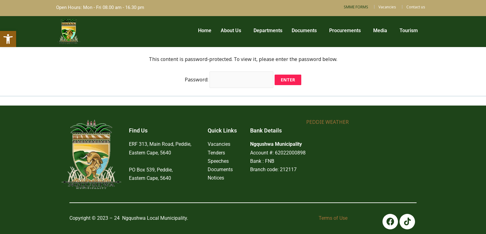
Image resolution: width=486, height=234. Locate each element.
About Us (230, 30)
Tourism (408, 30)
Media (380, 30)
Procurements (344, 30)
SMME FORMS (356, 7)
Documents (303, 30)
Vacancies (387, 7)
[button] (232, 31)
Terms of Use (333, 218)
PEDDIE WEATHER (327, 122)
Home (204, 30)
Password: (229, 79)
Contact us (415, 7)
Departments (267, 30)
